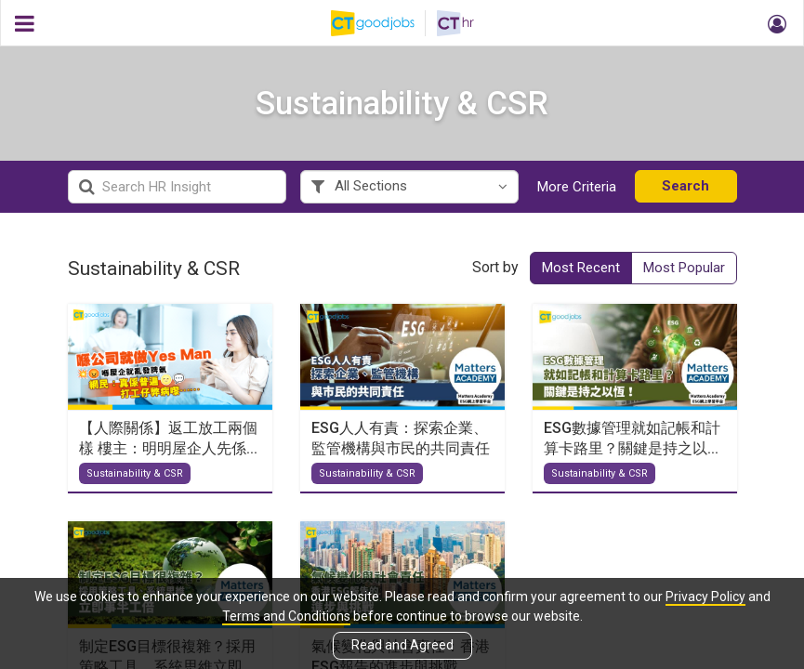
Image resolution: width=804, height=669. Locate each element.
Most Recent (581, 274)
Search (685, 192)
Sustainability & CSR (134, 481)
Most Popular (684, 274)
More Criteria (576, 193)
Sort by (495, 273)
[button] (774, 23)
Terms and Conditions (286, 616)
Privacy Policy (705, 596)
